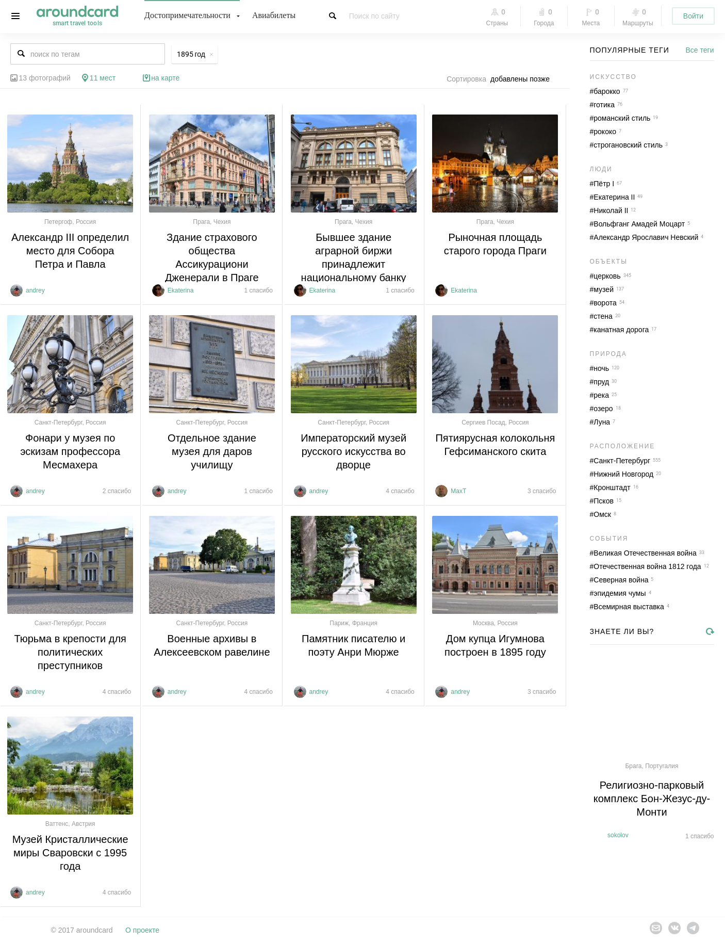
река (601, 395)
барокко (607, 91)
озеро (603, 408)
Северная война (621, 579)
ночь (601, 368)
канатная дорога (621, 329)
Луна (602, 422)
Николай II (611, 210)
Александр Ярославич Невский (646, 237)
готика (604, 104)
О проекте (142, 930)
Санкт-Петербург (622, 460)
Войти (693, 16)
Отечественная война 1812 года (647, 566)
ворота (605, 302)
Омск (602, 514)
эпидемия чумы (620, 593)
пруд (601, 381)
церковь (607, 276)
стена (603, 316)
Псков (604, 501)
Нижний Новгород (623, 474)
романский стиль (622, 118)
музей (604, 289)
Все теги (700, 50)
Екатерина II (614, 197)
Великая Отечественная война (645, 553)
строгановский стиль (628, 145)
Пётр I (604, 183)
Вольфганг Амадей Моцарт (639, 223)
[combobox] (522, 79)
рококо (605, 131)
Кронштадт (612, 487)
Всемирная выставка (629, 606)
